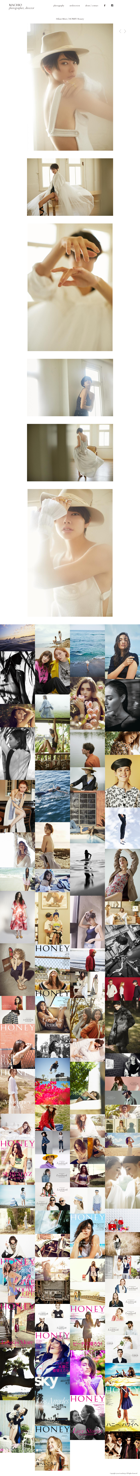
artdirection (75, 5)
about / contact (91, 5)
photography (58, 5)
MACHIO (21, 6)
